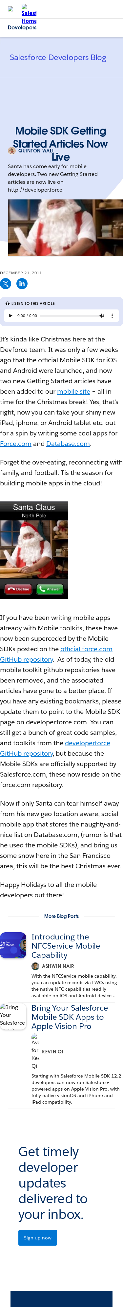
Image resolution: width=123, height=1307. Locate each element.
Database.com (68, 443)
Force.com (15, 443)
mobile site (73, 391)
